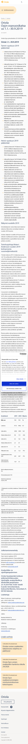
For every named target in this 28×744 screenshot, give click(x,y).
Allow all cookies (14, 383)
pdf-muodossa (10, 562)
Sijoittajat (4, 719)
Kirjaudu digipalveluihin (7, 710)
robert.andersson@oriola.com (16, 602)
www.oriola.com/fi (13, 566)
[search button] (21, 2)
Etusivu (3, 18)
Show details (20, 379)
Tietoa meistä (5, 715)
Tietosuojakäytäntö (5, 737)
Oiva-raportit (4, 735)
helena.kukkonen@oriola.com (16, 610)
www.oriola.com (5, 631)
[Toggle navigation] (26, 2)
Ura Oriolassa (5, 728)
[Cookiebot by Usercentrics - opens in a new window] (20, 354)
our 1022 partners (11, 361)
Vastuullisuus (4, 723)
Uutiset (8, 18)
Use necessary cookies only (13, 388)
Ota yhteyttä (8, 702)
